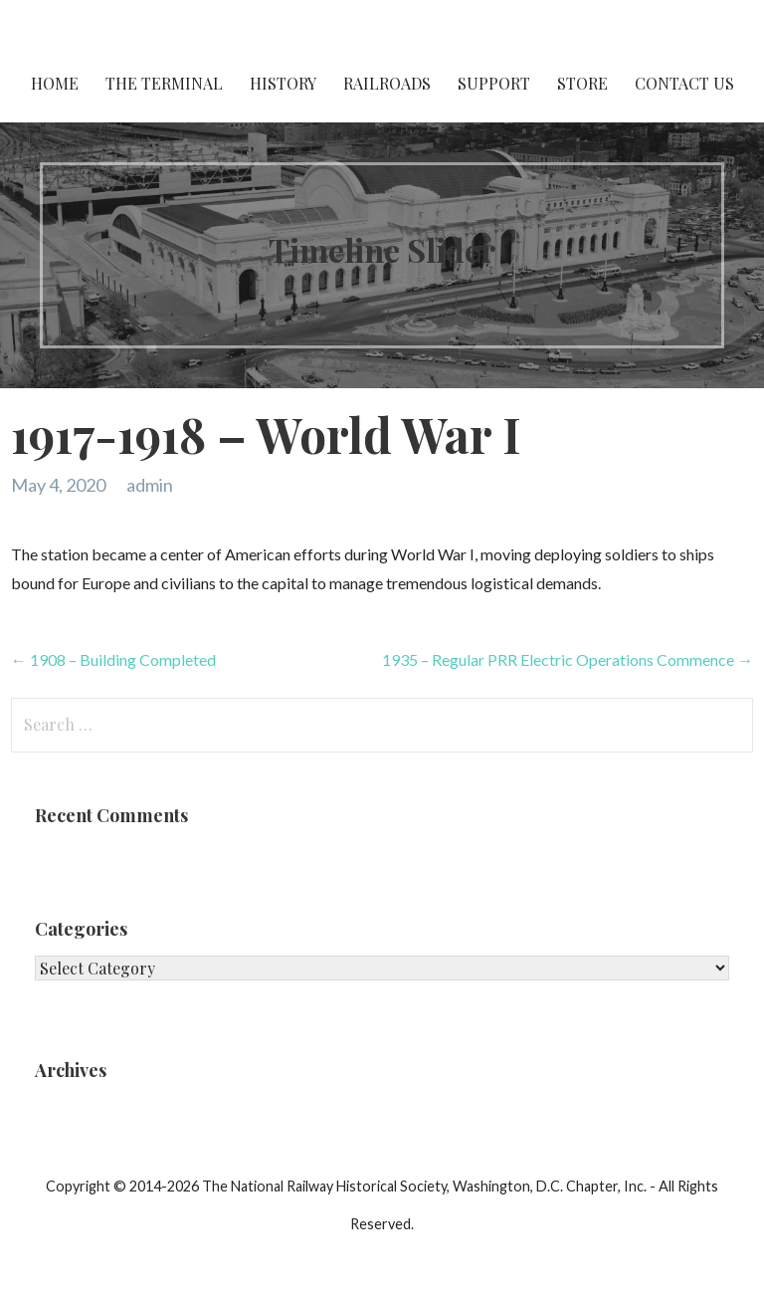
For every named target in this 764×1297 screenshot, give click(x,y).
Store (582, 83)
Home (55, 83)
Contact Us (684, 83)
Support (494, 83)
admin (149, 485)
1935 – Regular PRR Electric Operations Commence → (567, 659)
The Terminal (164, 83)
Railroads (387, 83)
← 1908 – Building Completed (113, 659)
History (283, 83)
